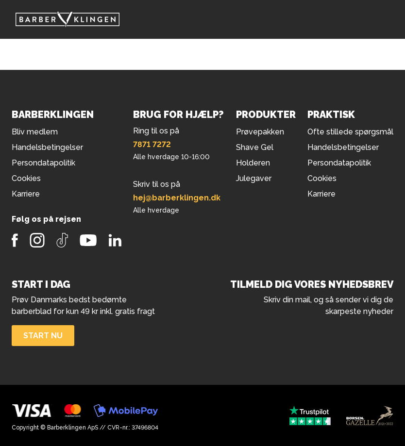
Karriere (321, 193)
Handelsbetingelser (343, 147)
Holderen (253, 162)
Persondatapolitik (339, 162)
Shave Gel (254, 147)
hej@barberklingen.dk (176, 197)
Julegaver (253, 178)
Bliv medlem (35, 131)
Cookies (322, 178)
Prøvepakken (260, 131)
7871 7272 (152, 144)
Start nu (43, 335)
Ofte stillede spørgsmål (350, 131)
